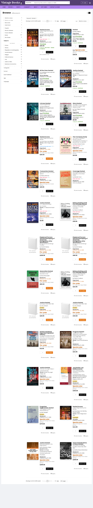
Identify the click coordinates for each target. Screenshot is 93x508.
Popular (7, 28)
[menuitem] (4, 7)
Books (6, 35)
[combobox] (29, 2)
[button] (13, 26)
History (6, 47)
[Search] (68, 2)
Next (58, 21)
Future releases (9, 32)
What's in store (8, 18)
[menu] (46, 7)
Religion (7, 54)
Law (6, 59)
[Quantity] (43, 52)
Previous (44, 21)
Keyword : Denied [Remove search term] (31, 18)
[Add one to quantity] (44, 52)
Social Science (8, 52)
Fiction (6, 45)
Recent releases (9, 30)
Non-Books (7, 37)
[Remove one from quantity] (41, 52)
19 (55, 21)
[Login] (84, 3)
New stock (7, 22)
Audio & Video (8, 61)
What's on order (9, 20)
